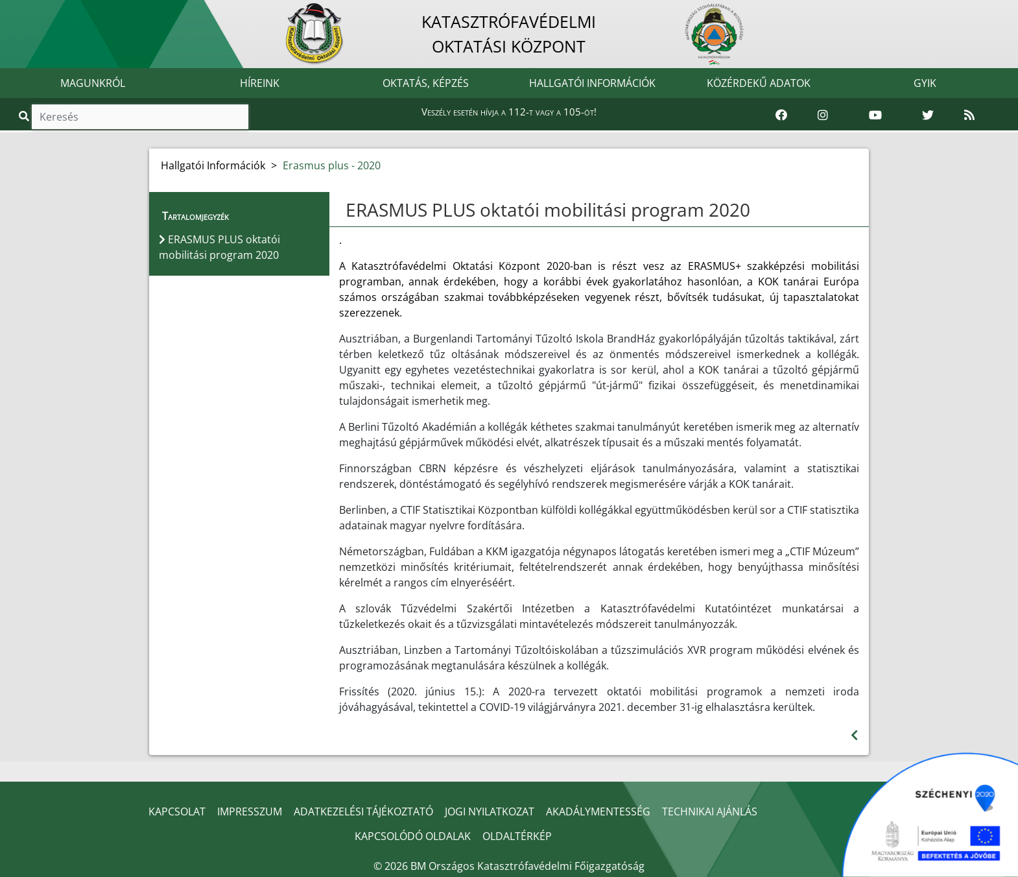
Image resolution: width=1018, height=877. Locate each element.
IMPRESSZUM (249, 811)
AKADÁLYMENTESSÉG (598, 811)
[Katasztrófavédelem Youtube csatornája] (875, 115)
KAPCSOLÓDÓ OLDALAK (413, 836)
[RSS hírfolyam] (969, 115)
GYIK (925, 83)
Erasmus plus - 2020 (332, 165)
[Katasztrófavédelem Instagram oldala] (822, 115)
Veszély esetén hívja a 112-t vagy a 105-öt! (509, 111)
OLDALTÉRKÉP (517, 836)
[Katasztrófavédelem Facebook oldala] (781, 115)
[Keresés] (140, 116)
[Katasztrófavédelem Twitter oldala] (928, 115)
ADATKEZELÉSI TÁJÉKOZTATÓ (363, 811)
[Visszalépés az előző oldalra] (854, 735)
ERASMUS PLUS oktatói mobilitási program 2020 (548, 209)
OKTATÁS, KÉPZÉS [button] (426, 83)
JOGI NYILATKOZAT (489, 811)
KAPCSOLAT (177, 811)
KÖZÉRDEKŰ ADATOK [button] (759, 83)
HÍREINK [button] (259, 83)
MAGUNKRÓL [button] (92, 83)
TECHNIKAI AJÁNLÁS (709, 811)
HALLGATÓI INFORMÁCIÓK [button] (592, 83)
